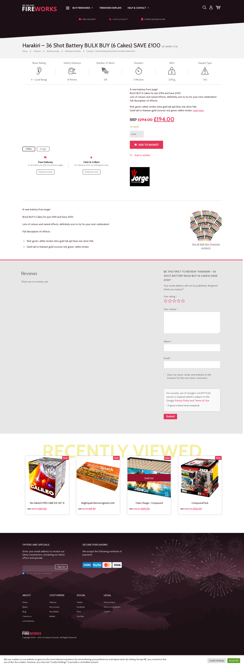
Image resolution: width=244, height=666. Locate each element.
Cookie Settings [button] (216, 660)
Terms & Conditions (112, 607)
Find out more (45, 171)
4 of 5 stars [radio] (179, 301)
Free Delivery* (87, 19)
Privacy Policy (182, 400)
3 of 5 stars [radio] (174, 301)
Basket (52, 616)
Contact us (26, 616)
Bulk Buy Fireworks (73, 51)
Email (167, 358)
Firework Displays (110, 8)
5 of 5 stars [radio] (183, 301)
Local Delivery (28, 621)
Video (29, 148)
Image (43, 148)
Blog (24, 611)
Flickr (79, 611)
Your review (171, 309)
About (24, 607)
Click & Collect (118, 19)
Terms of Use (202, 400)
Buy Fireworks (83, 8)
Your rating (170, 296)
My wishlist (54, 611)
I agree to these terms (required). (183, 405)
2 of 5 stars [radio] (170, 301)
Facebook (81, 607)
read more (198, 110)
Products (37, 51)
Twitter (80, 602)
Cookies (107, 611)
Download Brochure (153, 19)
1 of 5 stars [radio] (165, 301)
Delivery (52, 602)
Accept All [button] (233, 660)
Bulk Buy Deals (53, 51)
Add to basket (148, 145)
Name (168, 341)
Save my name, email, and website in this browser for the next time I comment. (189, 376)
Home (25, 51)
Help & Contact (138, 8)
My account (54, 607)
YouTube (80, 616)
